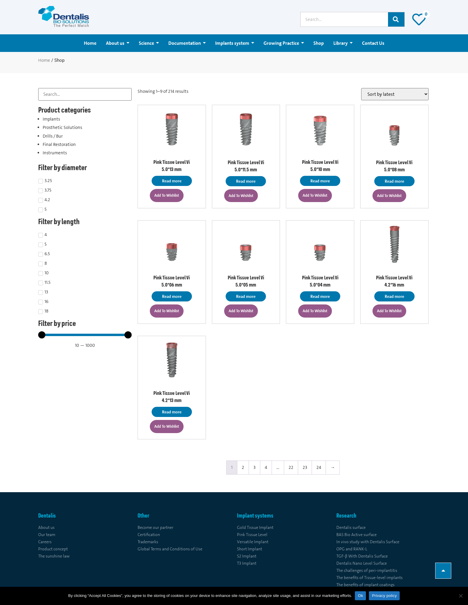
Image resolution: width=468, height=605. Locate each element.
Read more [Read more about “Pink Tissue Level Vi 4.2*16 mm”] (394, 296)
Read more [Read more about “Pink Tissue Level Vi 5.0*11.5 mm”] (245, 181)
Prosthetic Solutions (62, 127)
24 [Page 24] (318, 467)
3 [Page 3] (254, 467)
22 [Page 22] (291, 467)
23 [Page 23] (305, 467)
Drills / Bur (53, 136)
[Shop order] (395, 94)
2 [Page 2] (243, 467)
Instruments (55, 153)
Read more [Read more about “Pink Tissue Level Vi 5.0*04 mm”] (320, 296)
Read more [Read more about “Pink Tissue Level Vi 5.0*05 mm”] (245, 296)
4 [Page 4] (266, 467)
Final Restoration (59, 144)
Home (44, 60)
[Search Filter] (85, 94)
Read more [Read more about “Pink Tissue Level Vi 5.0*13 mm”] (171, 181)
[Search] (396, 19)
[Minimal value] (85, 334)
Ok (360, 595)
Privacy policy (384, 595)
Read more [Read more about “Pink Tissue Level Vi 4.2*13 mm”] (171, 412)
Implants (51, 119)
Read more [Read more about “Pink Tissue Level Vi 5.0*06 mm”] (171, 296)
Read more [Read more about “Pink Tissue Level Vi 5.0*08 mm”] (394, 181)
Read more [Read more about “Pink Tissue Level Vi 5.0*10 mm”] (320, 181)
